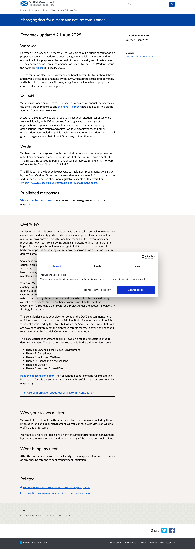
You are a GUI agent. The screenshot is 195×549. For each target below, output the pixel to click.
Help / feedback (167, 542)
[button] (68, 393)
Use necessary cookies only (97, 290)
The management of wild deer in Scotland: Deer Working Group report (55, 487)
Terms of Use (130, 542)
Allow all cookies (136, 290)
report (39, 67)
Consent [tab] (57, 266)
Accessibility (115, 542)
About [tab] (138, 266)
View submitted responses (36, 200)
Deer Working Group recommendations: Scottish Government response (55, 493)
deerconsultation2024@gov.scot (139, 56)
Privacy (153, 542)
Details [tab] (97, 266)
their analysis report (70, 106)
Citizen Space (29, 542)
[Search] (172, 4)
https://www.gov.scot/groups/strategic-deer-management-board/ (60, 182)
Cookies (143, 542)
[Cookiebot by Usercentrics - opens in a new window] (143, 257)
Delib (44, 542)
